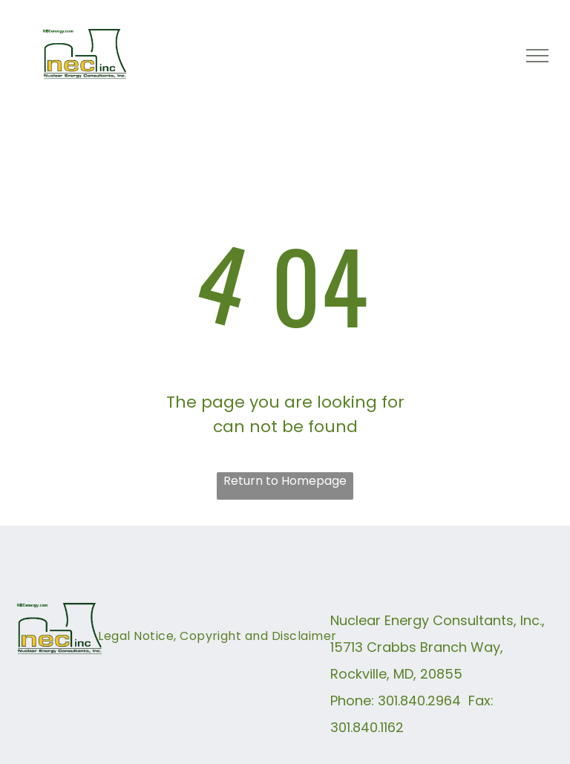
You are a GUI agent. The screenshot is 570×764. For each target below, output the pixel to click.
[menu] (537, 55)
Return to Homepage (285, 480)
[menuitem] (217, 644)
